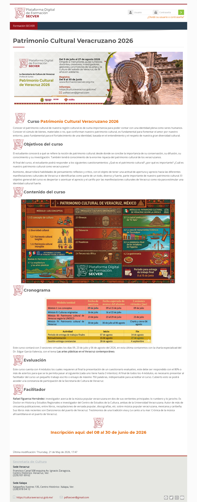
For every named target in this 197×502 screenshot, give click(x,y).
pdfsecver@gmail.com (76, 497)
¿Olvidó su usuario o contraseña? (165, 17)
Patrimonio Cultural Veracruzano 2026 (79, 121)
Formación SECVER (23, 26)
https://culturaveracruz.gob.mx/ (34, 497)
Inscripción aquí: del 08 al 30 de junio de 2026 (98, 432)
